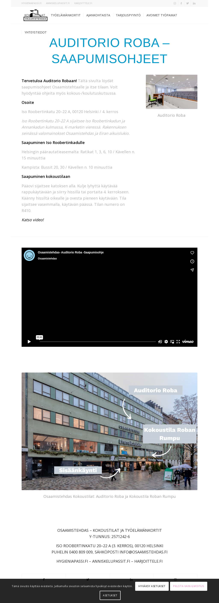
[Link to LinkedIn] (194, 3)
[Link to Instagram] (175, 3)
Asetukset (110, 595)
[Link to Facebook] (181, 3)
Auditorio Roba (171, 115)
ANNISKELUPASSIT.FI (58, 3)
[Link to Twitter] (188, 3)
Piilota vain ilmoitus (188, 586)
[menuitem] (33, 3)
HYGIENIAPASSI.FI (31, 3)
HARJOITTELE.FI (83, 3)
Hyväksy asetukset (151, 586)
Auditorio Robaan (59, 80)
